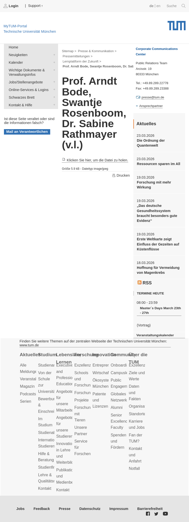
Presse (64, 509)
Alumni (117, 407)
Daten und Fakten (135, 392)
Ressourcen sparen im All (158, 164)
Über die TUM (138, 358)
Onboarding (121, 365)
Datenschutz (90, 509)
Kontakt (44, 488)
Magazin (27, 386)
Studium (47, 354)
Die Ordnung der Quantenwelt (151, 142)
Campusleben (123, 373)
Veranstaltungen (34, 379)
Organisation (140, 406)
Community (122, 354)
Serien (25, 401)
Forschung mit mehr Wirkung (154, 184)
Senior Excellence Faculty (120, 421)
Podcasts (28, 394)
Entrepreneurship (107, 365)
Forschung (86, 354)
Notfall (134, 468)
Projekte (81, 400)
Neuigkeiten (53, 54)
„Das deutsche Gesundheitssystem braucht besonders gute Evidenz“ (157, 213)
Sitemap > (69, 51)
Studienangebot (51, 365)
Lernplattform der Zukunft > (82, 61)
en (158, 6)
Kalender (53, 62)
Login (11, 6)
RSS (145, 282)
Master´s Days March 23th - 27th (160, 310)
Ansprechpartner (151, 106)
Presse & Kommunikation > (97, 51)
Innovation (104, 354)
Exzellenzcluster (88, 365)
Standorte (137, 414)
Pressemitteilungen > (77, 56)
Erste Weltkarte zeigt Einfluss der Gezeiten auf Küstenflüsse (158, 244)
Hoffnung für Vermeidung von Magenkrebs (158, 270)
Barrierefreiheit (150, 509)
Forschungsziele (88, 393)
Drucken (121, 175)
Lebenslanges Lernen (68, 358)
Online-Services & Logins (53, 89)
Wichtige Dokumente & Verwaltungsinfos (53, 69)
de (151, 6)
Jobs (20, 509)
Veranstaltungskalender (155, 335)
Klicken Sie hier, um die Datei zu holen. (95, 160)
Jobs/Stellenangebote (53, 81)
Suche (176, 6)
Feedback (41, 509)
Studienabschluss (53, 432)
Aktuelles (30, 354)
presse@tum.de (153, 97)
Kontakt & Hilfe (53, 104)
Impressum (119, 509)
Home (13, 47)
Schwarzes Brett (53, 97)
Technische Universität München (177, 24)
